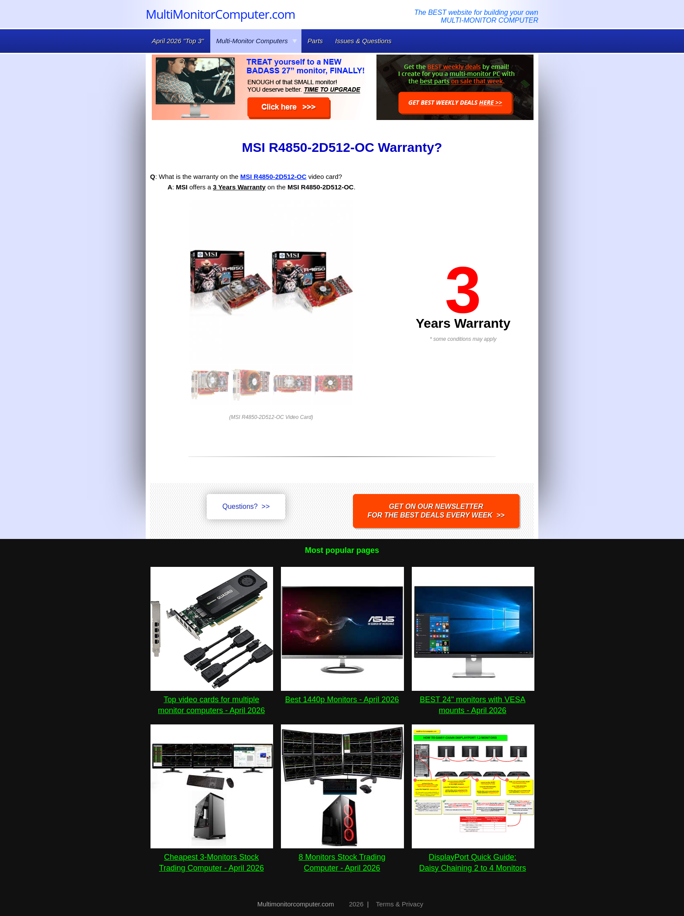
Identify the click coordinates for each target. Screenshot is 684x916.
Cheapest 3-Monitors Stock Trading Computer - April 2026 (212, 857)
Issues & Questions (363, 41)
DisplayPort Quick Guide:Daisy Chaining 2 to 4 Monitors (473, 857)
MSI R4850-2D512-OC (273, 176)
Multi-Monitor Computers (257, 41)
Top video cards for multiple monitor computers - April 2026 (212, 699)
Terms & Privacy (399, 904)
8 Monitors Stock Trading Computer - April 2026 (342, 857)
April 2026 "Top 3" (178, 41)
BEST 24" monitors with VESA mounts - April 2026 (473, 699)
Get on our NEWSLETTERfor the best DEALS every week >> (436, 511)
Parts (315, 41)
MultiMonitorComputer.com (220, 14)
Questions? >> (246, 506)
